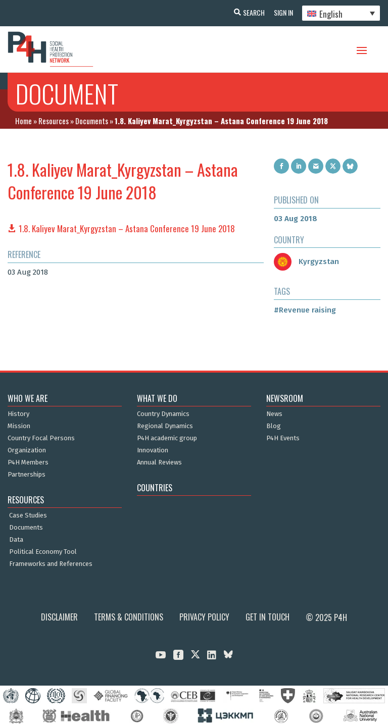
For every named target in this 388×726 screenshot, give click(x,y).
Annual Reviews (159, 462)
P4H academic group (167, 438)
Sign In (282, 12)
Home (23, 120)
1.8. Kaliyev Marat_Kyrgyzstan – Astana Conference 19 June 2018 (127, 228)
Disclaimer (59, 617)
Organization (27, 450)
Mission (19, 426)
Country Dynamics (163, 414)
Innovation (152, 450)
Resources (53, 120)
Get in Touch (267, 617)
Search (251, 12)
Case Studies (28, 515)
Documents (91, 120)
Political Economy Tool (43, 551)
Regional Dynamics (165, 426)
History (18, 414)
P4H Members (28, 462)
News (274, 414)
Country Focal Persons (41, 438)
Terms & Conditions (128, 617)
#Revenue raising (305, 310)
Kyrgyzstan (306, 261)
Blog (273, 426)
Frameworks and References (50, 563)
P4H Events (283, 438)
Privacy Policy (204, 617)
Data (16, 539)
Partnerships (26, 474)
